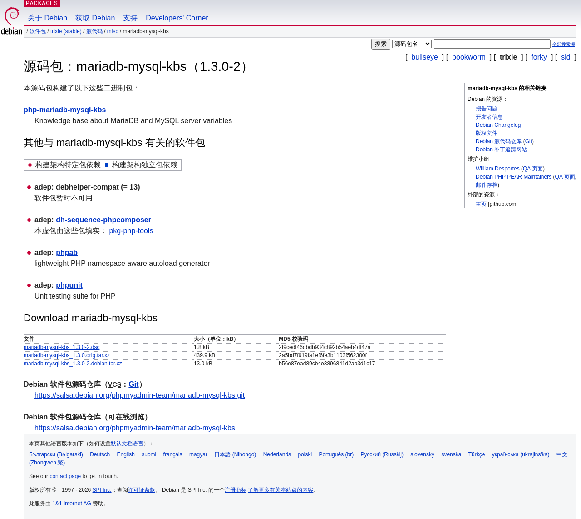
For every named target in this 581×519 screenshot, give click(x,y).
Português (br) (336, 454)
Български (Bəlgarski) (56, 454)
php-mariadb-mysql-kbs (65, 110)
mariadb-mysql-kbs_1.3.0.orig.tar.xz (67, 355)
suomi (149, 454)
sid (565, 57)
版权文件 (486, 133)
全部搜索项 (563, 44)
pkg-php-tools (131, 231)
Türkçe (476, 454)
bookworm (469, 57)
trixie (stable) (66, 31)
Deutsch (100, 454)
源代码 (94, 31)
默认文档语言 (127, 443)
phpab (67, 252)
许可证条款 (141, 490)
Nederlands (277, 454)
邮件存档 (486, 185)
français (172, 454)
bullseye (424, 57)
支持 (130, 18)
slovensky (422, 454)
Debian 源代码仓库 (499, 141)
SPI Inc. (102, 490)
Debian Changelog (498, 125)
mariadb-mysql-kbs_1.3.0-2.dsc (61, 347)
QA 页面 (533, 168)
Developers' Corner (177, 18)
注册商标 (235, 490)
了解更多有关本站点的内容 (280, 490)
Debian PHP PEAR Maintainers (513, 177)
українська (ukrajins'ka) (521, 454)
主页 (481, 204)
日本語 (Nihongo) (235, 454)
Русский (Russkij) (382, 454)
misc (112, 31)
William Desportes (498, 168)
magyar (198, 454)
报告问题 (486, 108)
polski (305, 454)
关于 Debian (47, 18)
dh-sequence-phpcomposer (103, 220)
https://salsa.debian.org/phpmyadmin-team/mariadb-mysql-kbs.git (139, 395)
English (126, 454)
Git (528, 141)
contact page (65, 476)
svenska (451, 454)
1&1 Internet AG (71, 503)
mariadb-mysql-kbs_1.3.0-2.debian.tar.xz (73, 363)
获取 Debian (95, 18)
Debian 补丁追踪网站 (501, 149)
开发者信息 (489, 117)
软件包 (38, 31)
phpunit (69, 285)
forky (539, 57)
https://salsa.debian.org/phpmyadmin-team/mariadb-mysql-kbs (134, 428)
